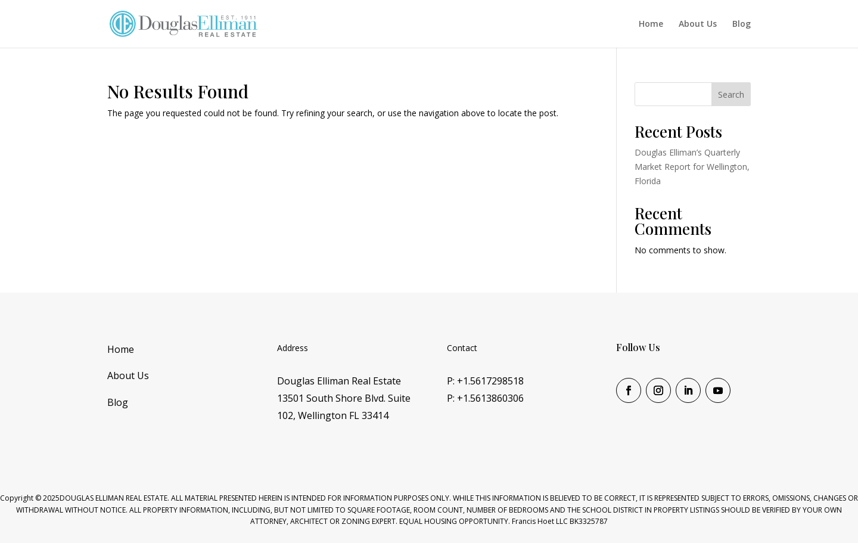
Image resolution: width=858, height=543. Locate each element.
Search (731, 94)
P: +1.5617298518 (485, 380)
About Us (698, 24)
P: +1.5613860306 (485, 398)
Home (651, 24)
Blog (741, 24)
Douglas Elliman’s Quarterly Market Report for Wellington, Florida (692, 167)
